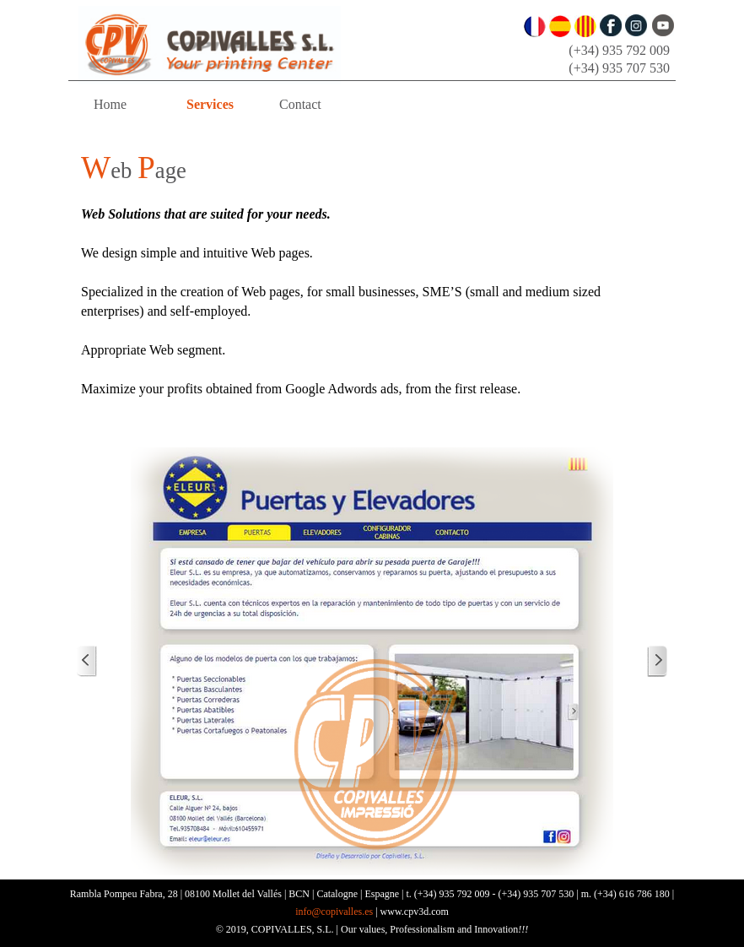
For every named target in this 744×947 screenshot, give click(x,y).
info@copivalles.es (334, 911)
